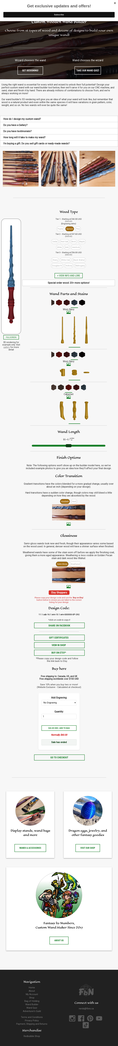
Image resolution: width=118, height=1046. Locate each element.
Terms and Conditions (32, 1017)
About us (59, 940)
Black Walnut (79, 260)
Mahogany (80, 265)
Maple (82, 241)
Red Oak (64, 241)
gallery (6, 347)
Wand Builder (31, 1004)
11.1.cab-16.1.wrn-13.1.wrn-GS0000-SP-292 (59, 614)
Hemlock (76, 247)
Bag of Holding (31, 1001)
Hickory (68, 265)
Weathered (75, 564)
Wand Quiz (31, 1008)
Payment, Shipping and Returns (31, 1024)
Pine (78, 229)
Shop (31, 997)
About (32, 991)
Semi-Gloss (62, 564)
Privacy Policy (32, 1020)
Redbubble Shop (32, 1036)
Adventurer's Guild (32, 1011)
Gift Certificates (59, 637)
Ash (67, 247)
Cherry (55, 260)
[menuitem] (51, 303)
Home (32, 987)
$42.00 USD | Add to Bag (59, 728)
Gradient (65, 501)
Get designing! (30, 70)
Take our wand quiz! (87, 70)
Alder (59, 247)
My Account (32, 994)
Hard (74, 501)
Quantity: (59, 711)
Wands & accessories (30, 848)
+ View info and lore (68, 275)
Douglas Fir (57, 265)
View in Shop (59, 645)
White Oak (65, 260)
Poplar (60, 229)
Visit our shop (87, 848)
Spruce (70, 229)
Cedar (54, 241)
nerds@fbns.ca (86, 1008)
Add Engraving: (59, 697)
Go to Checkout (59, 757)
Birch (73, 241)
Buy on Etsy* (58, 652)
